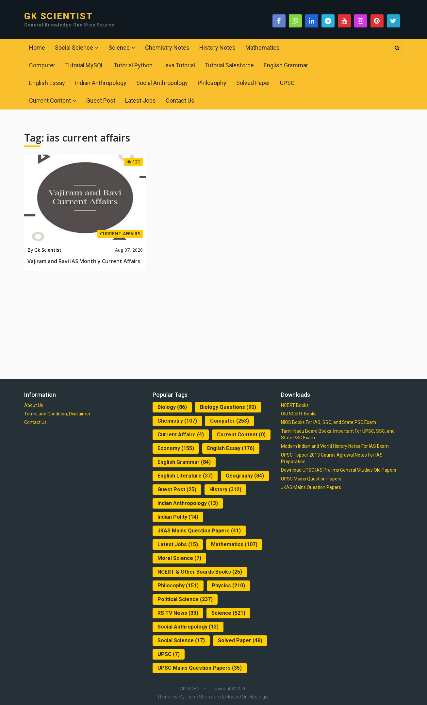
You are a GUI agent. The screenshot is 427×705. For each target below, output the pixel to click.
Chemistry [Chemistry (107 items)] (177, 421)
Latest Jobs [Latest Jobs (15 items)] (177, 544)
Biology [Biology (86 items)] (172, 407)
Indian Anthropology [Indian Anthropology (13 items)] (187, 503)
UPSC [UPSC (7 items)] (168, 654)
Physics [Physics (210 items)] (228, 585)
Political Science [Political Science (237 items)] (185, 599)
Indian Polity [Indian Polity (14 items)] (177, 517)
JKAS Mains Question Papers (311, 487)
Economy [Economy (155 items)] (175, 448)
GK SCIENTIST (58, 16)
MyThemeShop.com (199, 696)
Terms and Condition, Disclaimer (57, 413)
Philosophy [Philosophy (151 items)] (178, 585)
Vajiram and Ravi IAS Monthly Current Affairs (83, 261)
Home (37, 47)
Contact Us (180, 100)
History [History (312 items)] (225, 489)
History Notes (217, 47)
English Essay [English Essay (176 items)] (231, 448)
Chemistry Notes (167, 47)
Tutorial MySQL (84, 65)
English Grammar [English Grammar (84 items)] (184, 462)
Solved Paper (253, 82)
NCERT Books (295, 405)
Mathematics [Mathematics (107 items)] (234, 544)
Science (119, 47)
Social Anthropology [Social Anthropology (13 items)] (188, 627)
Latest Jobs (140, 100)
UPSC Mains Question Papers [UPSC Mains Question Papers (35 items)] (199, 668)
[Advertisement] (213, 324)
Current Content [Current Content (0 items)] (241, 434)
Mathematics (262, 47)
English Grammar (286, 65)
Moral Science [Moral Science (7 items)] (179, 558)
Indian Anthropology (100, 82)
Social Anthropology (162, 82)
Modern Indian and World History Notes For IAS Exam (335, 446)
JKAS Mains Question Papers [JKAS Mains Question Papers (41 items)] (199, 531)
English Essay (47, 82)
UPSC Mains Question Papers (311, 478)
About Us (33, 405)
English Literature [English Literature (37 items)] (185, 476)
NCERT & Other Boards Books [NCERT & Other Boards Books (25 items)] (199, 572)
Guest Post (100, 100)
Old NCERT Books (299, 413)
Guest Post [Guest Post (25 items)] (176, 489)
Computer (42, 65)
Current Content (50, 100)
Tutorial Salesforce (229, 65)
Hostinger (259, 696)
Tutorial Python (133, 65)
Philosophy (212, 82)
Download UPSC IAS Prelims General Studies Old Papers (338, 470)
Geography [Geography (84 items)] (245, 476)
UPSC (287, 82)
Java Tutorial (178, 65)
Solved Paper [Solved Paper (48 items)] (240, 640)
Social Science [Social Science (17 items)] (181, 640)
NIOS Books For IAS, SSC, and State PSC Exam (328, 422)
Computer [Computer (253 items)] (229, 421)
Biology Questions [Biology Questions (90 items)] (228, 407)
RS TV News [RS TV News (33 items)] (177, 613)
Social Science (74, 47)
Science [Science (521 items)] (228, 613)
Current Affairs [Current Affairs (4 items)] (180, 434)
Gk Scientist (47, 250)
